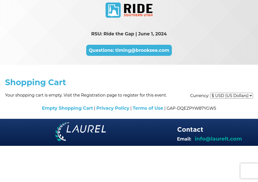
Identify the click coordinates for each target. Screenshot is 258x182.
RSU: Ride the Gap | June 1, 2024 (129, 34)
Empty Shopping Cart (67, 108)
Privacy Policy (112, 108)
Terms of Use (148, 108)
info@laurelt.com (218, 138)
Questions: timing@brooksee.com (129, 50)
